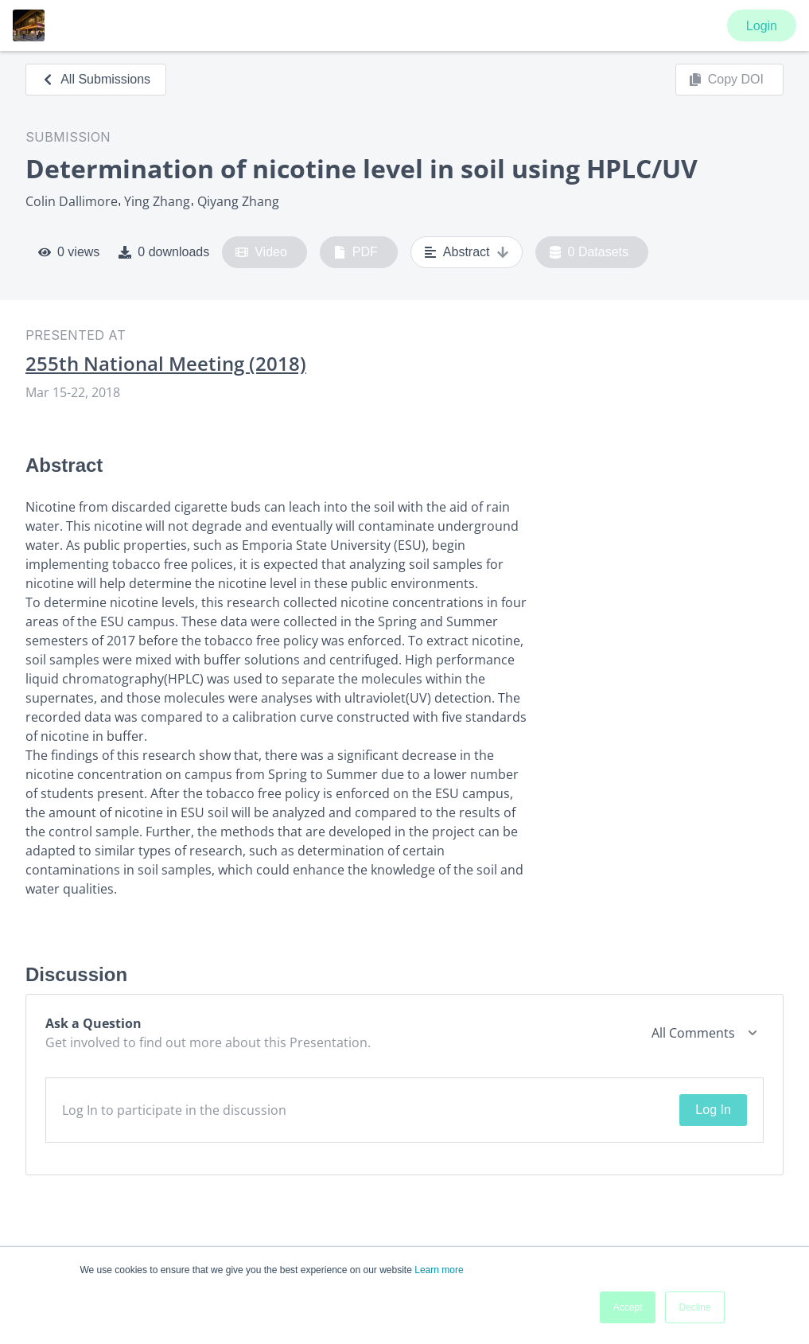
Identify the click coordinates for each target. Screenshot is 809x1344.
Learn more (438, 1270)
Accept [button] (628, 1307)
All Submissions (95, 79)
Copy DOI (726, 79)
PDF (355, 252)
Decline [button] (694, 1307)
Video (261, 252)
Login (761, 26)
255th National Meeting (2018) (165, 363)
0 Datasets (589, 252)
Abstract (466, 252)
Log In (712, 1109)
